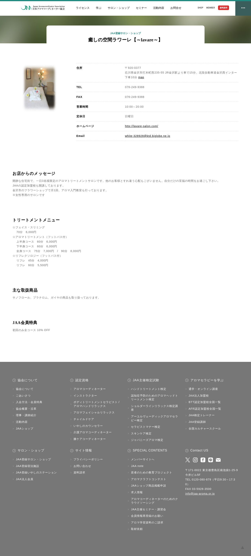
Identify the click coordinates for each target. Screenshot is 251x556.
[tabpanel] (40, 88)
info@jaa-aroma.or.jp (200, 493)
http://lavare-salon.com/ (141, 126)
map (141, 77)
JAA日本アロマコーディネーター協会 (42, 8)
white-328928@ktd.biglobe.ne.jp (147, 135)
